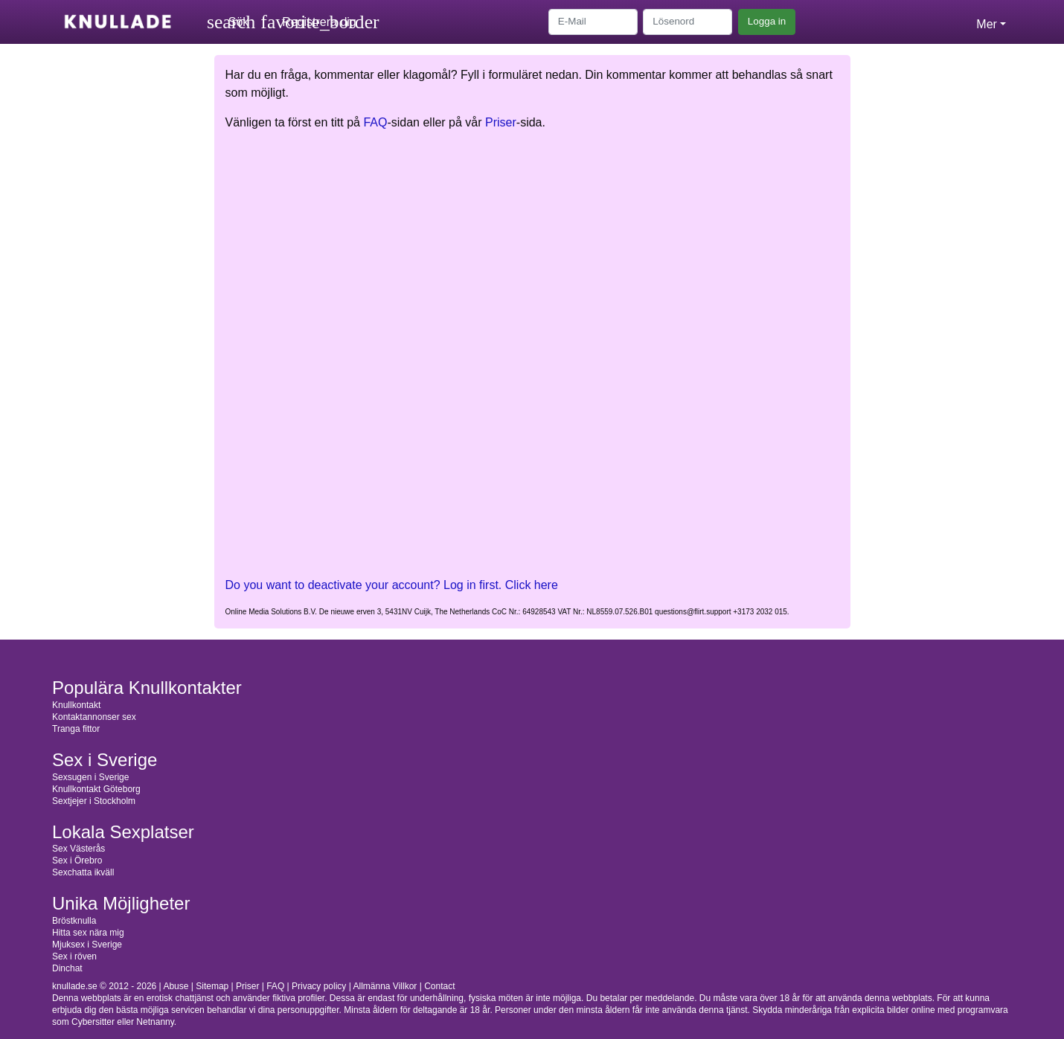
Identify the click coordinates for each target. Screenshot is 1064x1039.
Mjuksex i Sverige (87, 944)
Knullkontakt (76, 705)
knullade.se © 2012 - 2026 (104, 986)
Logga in (767, 21)
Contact (439, 986)
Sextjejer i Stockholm (93, 801)
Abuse (175, 986)
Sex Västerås (78, 848)
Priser (500, 122)
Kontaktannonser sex (94, 717)
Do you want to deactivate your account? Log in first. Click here (391, 585)
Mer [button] (986, 24)
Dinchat (67, 968)
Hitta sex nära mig (88, 932)
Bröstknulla (74, 921)
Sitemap (212, 986)
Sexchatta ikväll (83, 872)
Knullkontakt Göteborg (96, 789)
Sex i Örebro (77, 860)
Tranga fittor (76, 729)
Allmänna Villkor (385, 986)
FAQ (375, 122)
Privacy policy (319, 986)
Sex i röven (74, 956)
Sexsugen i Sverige (90, 777)
